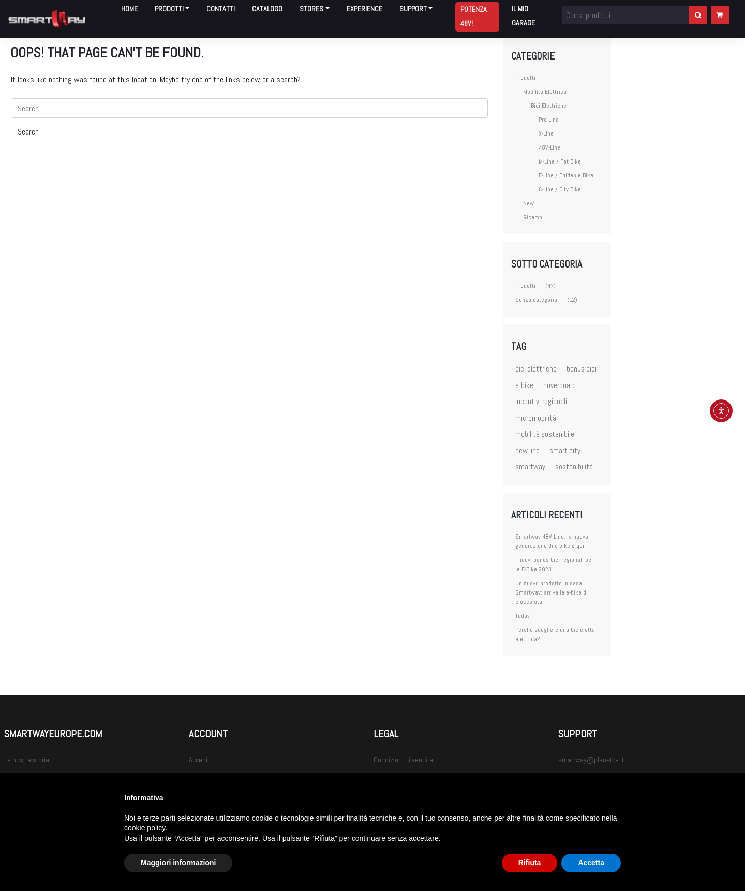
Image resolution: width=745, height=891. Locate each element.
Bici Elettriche (549, 105)
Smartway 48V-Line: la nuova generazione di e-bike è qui (551, 541)
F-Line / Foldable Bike (566, 175)
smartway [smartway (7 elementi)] (530, 466)
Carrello (720, 14)
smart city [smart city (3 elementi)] (564, 450)
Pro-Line (549, 119)
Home (129, 8)
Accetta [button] (591, 862)
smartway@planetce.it (591, 759)
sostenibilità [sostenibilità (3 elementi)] (574, 466)
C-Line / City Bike (560, 189)
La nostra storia (26, 759)
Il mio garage (523, 15)
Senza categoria (536, 299)
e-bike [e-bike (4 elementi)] (524, 385)
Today (522, 616)
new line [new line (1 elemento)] (527, 450)
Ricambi (533, 217)
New (528, 203)
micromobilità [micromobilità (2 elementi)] (535, 418)
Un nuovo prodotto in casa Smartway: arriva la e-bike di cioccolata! (551, 592)
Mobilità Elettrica (545, 91)
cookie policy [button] (144, 828)
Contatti (220, 8)
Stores (311, 8)
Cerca (698, 14)
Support (413, 8)
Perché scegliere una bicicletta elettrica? (555, 634)
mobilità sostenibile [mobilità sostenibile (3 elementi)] (544, 434)
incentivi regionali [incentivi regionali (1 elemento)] (541, 401)
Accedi (198, 759)
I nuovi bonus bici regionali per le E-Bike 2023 (554, 564)
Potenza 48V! (473, 16)
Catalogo (267, 8)
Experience (364, 8)
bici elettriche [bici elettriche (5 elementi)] (536, 369)
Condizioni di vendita (403, 759)
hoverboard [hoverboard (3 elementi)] (559, 385)
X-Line (546, 133)
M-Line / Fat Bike (560, 161)
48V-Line (549, 147)
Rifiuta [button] (529, 862)
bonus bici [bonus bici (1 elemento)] (582, 369)
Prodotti (169, 8)
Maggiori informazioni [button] (178, 862)
